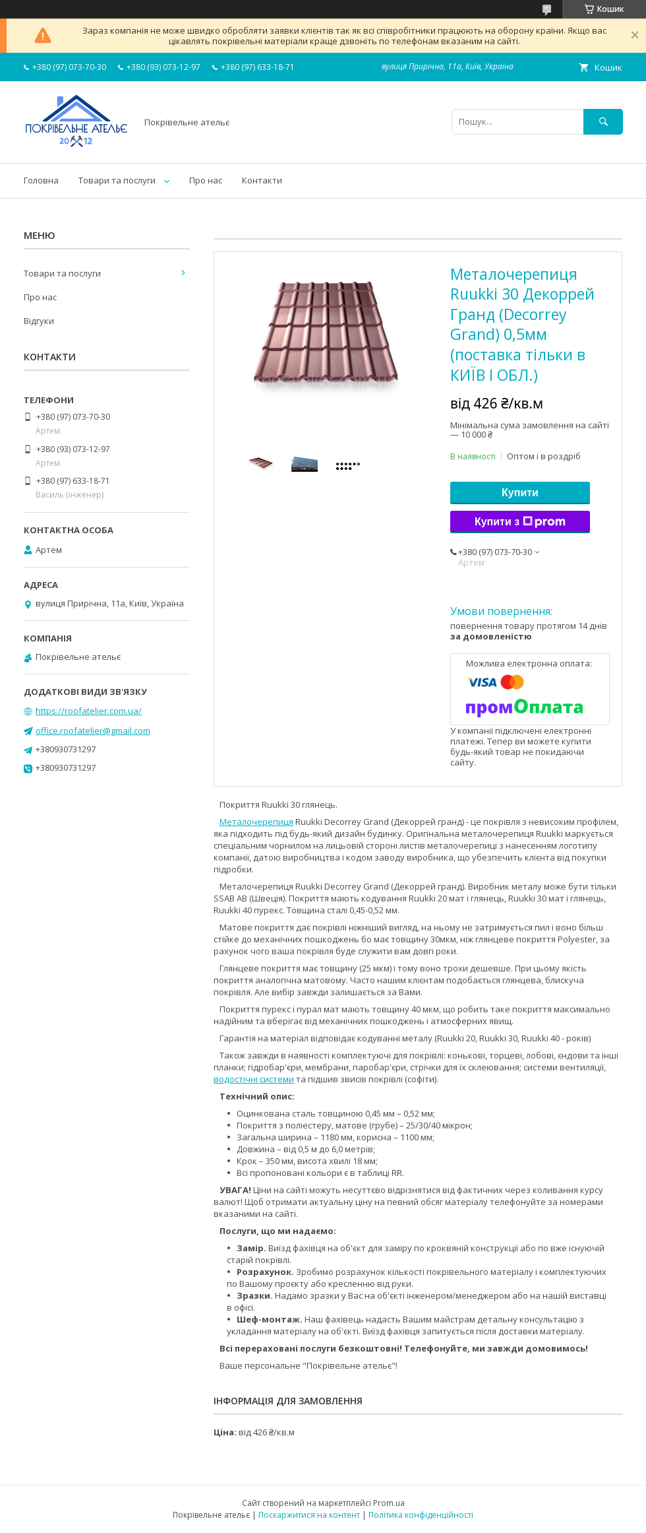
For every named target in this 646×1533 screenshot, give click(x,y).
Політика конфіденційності (420, 1514)
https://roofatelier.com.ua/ (89, 710)
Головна (41, 180)
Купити (520, 492)
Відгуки (39, 321)
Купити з (520, 522)
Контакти (262, 180)
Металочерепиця (256, 822)
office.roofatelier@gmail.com (93, 730)
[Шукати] (603, 122)
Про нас (205, 180)
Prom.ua (389, 1503)
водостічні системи (254, 1079)
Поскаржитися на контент (309, 1514)
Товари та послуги (117, 180)
